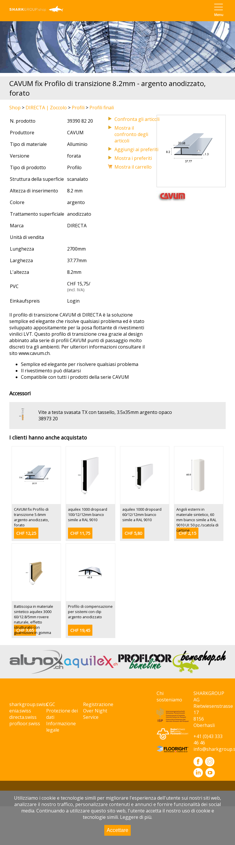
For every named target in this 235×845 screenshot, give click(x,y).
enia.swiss (20, 711)
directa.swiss (23, 717)
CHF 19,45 (80, 630)
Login (73, 301)
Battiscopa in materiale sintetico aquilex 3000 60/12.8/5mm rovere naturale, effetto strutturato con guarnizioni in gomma (33, 619)
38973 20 (48, 418)
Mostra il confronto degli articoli (131, 134)
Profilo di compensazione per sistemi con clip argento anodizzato (90, 611)
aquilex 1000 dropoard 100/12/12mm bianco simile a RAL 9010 (87, 514)
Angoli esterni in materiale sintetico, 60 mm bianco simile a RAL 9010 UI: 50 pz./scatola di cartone (197, 520)
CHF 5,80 (133, 533)
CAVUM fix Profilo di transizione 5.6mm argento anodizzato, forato (31, 517)
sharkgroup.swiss (28, 704)
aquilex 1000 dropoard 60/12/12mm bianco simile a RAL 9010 (142, 514)
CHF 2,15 (187, 533)
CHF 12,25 (26, 533)
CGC (50, 704)
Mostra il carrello (133, 167)
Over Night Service (95, 714)
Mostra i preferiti (133, 158)
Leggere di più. (136, 817)
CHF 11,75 (80, 533)
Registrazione (98, 704)
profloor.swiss (24, 723)
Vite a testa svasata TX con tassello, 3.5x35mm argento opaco (105, 412)
